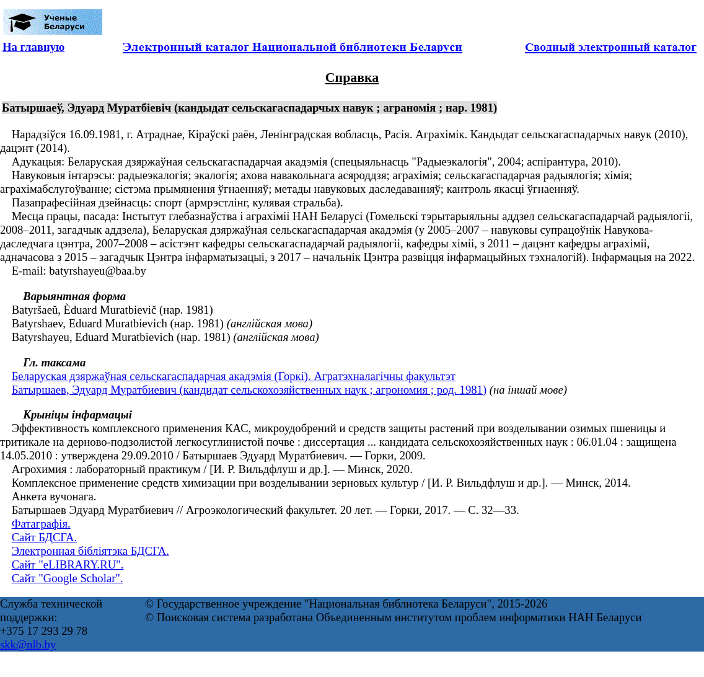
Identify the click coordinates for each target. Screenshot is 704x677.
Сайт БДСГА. (44, 537)
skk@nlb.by (28, 644)
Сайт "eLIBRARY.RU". (68, 564)
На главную (33, 46)
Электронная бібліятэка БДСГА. (90, 550)
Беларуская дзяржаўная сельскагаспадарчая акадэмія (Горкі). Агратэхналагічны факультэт (233, 376)
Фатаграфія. (41, 523)
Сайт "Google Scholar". (67, 578)
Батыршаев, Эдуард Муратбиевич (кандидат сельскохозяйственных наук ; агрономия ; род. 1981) (249, 389)
